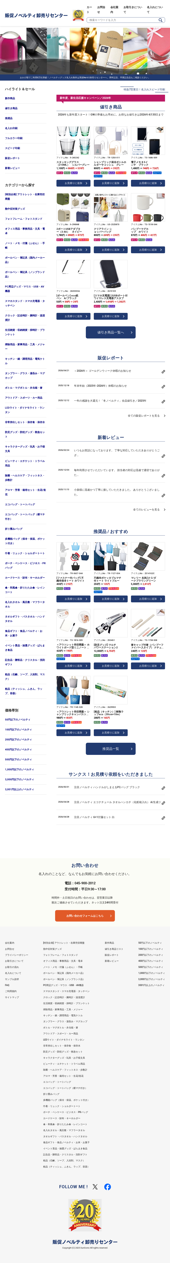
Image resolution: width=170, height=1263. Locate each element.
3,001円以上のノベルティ (19, 789)
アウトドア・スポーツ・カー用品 (23, 397)
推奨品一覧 (110, 749)
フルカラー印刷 (13, 138)
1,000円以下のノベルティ (19, 769)
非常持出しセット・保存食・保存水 (25, 422)
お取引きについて (14, 961)
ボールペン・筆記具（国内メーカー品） (25, 260)
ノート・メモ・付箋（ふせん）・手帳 (25, 245)
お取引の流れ (12, 967)
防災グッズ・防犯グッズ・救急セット (25, 434)
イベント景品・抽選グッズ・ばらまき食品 (25, 648)
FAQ (7, 985)
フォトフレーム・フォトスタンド (23, 218)
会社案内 (9, 943)
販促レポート (12, 158)
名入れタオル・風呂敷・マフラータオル (25, 604)
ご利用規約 (11, 991)
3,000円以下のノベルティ (19, 779)
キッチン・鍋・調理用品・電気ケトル (25, 361)
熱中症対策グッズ (15, 208)
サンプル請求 (12, 979)
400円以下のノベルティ (18, 749)
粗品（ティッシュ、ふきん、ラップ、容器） (23, 691)
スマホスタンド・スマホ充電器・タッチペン (25, 303)
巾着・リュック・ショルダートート (25, 553)
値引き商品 (11, 108)
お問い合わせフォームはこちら (85, 915)
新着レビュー (12, 168)
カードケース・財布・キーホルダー (25, 577)
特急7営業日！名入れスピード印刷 (144, 89)
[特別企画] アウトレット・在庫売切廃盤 (25, 196)
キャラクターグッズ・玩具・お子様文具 (25, 449)
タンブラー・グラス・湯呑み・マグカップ (25, 375)
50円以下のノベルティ (17, 719)
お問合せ (9, 949)
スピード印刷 (12, 148)
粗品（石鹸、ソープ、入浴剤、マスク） (25, 676)
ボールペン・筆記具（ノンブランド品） (25, 274)
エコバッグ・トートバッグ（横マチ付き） (25, 516)
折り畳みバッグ (13, 528)
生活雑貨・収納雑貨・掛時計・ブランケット (25, 332)
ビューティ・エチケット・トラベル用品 (25, 463)
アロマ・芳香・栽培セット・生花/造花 (25, 492)
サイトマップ (12, 997)
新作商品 (10, 98)
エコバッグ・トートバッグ (20, 504)
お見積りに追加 (73, 183)
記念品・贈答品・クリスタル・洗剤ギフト (25, 662)
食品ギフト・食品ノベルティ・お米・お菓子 (23, 633)
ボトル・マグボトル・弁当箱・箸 (23, 387)
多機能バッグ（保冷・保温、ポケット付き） (25, 541)
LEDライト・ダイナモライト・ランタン (24, 410)
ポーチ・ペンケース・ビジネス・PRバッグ (25, 565)
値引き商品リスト (114, 949)
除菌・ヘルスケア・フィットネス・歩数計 (25, 478)
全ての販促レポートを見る (144, 415)
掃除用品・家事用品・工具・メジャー (25, 346)
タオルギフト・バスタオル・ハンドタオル (25, 619)
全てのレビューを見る (146, 509)
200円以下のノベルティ (18, 739)
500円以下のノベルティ (18, 759)
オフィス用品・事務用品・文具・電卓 (25, 231)
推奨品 (8, 118)
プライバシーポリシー (16, 955)
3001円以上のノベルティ (151, 985)
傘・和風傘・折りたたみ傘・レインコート (25, 590)
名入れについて (13, 973)
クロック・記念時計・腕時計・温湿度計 (25, 318)
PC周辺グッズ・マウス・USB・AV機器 (24, 289)
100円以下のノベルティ (18, 729)
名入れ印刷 (11, 128)
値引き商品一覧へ (110, 332)
